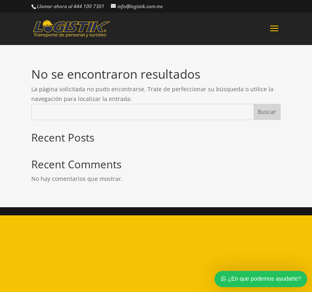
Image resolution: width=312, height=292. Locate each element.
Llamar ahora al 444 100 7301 (70, 6)
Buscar (267, 112)
